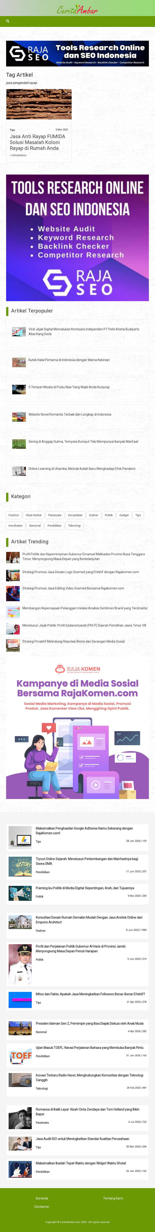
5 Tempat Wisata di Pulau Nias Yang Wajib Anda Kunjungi (69, 387)
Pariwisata (54, 515)
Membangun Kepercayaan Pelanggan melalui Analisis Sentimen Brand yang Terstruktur (85, 608)
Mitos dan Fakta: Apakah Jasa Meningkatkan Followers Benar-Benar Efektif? (90, 994)
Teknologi (74, 525)
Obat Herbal (33, 515)
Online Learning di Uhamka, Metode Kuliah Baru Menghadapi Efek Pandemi (82, 469)
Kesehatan (15, 525)
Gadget (124, 515)
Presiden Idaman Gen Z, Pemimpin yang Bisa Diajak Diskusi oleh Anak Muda (89, 1023)
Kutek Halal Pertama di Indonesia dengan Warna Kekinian (69, 360)
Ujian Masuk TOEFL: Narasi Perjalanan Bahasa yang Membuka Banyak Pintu (89, 1048)
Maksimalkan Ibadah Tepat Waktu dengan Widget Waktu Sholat (81, 1163)
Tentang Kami (113, 1198)
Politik (109, 515)
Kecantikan (75, 515)
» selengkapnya (18, 155)
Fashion (14, 515)
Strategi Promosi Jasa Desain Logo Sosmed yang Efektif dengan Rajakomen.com (80, 572)
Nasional (35, 525)
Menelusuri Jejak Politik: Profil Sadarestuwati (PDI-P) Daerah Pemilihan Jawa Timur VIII (84, 625)
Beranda (42, 1198)
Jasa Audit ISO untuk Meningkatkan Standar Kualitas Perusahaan (82, 1139)
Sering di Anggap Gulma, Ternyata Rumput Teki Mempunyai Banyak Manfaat (83, 441)
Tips (12, 130)
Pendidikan (54, 525)
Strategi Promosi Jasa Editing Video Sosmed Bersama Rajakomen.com (73, 588)
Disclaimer (41, 1206)
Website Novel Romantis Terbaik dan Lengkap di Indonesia (70, 414)
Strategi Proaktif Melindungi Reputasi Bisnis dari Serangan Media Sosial (73, 641)
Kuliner (93, 515)
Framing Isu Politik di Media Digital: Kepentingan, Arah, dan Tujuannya (85, 888)
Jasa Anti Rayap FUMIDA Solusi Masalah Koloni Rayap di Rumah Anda (37, 142)
